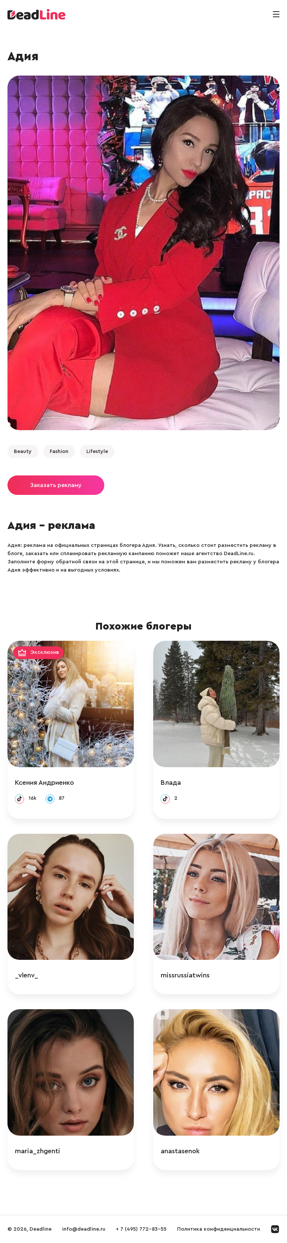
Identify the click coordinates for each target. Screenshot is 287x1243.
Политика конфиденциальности (218, 1229)
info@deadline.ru (83, 1229)
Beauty (23, 451)
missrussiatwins (185, 975)
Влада (171, 782)
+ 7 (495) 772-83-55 (141, 1229)
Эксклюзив (44, 652)
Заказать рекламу (56, 485)
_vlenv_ (26, 975)
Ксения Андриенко (44, 782)
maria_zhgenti (37, 1151)
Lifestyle (97, 451)
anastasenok (180, 1151)
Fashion (59, 451)
